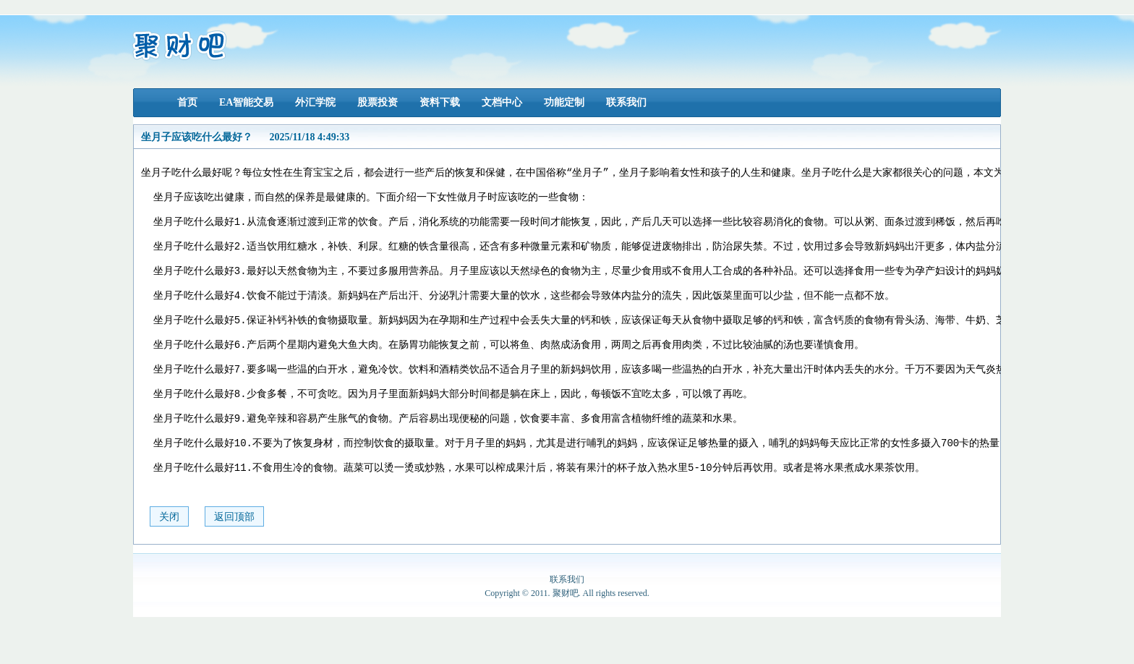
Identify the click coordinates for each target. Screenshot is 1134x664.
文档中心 (502, 102)
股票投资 (377, 102)
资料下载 (439, 102)
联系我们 (626, 102)
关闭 (169, 563)
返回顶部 (234, 563)
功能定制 (564, 102)
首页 (187, 102)
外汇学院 (315, 102)
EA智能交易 (246, 102)
